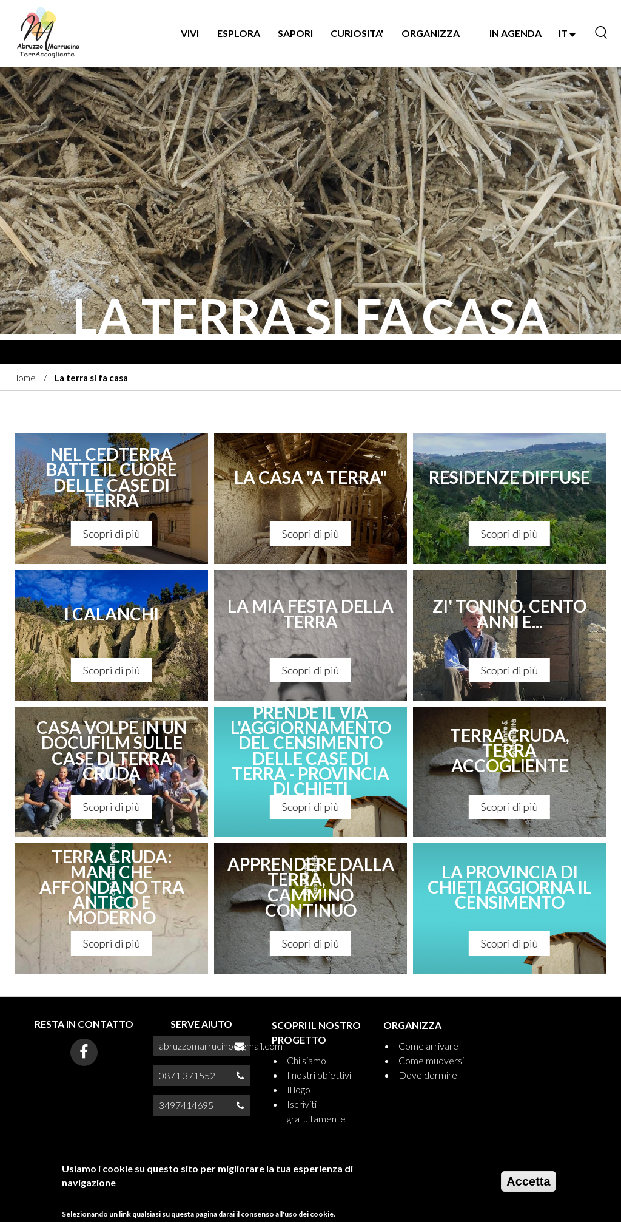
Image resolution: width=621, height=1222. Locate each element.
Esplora (238, 33)
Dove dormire (427, 1075)
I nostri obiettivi (319, 1075)
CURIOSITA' (357, 33)
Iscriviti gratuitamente (316, 1111)
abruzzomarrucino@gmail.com (221, 1045)
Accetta (528, 1186)
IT (567, 33)
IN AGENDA (515, 33)
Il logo (298, 1089)
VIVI (190, 33)
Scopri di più (111, 533)
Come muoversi (431, 1060)
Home (24, 377)
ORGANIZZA (430, 33)
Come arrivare (428, 1045)
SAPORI (295, 33)
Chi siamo (306, 1060)
